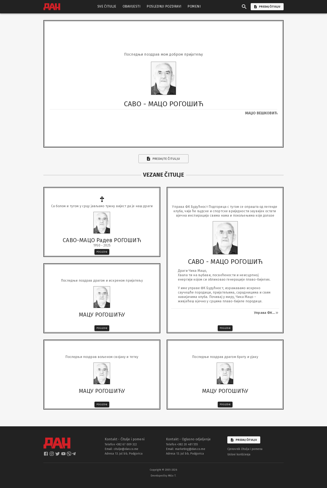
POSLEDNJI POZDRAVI (164, 6)
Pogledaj (101, 252)
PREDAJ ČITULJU (267, 6)
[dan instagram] (52, 455)
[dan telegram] (74, 455)
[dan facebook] (46, 455)
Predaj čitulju (243, 439)
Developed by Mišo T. (163, 475)
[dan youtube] (64, 455)
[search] (244, 6)
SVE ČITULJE (107, 6)
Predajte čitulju (164, 159)
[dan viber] (69, 455)
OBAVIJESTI (131, 6)
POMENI (194, 6)
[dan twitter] (58, 455)
